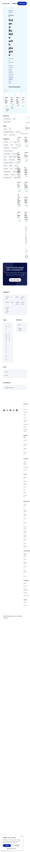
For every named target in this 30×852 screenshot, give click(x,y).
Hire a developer (15, 280)
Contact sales (6, 3)
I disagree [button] (20, 845)
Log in (13, 3)
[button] (15, 848)
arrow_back (5, 90)
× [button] (26, 836)
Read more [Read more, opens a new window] (5, 842)
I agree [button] (8, 845)
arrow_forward (7, 110)
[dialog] (15, 843)
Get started (22, 3)
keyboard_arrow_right (9, 14)
